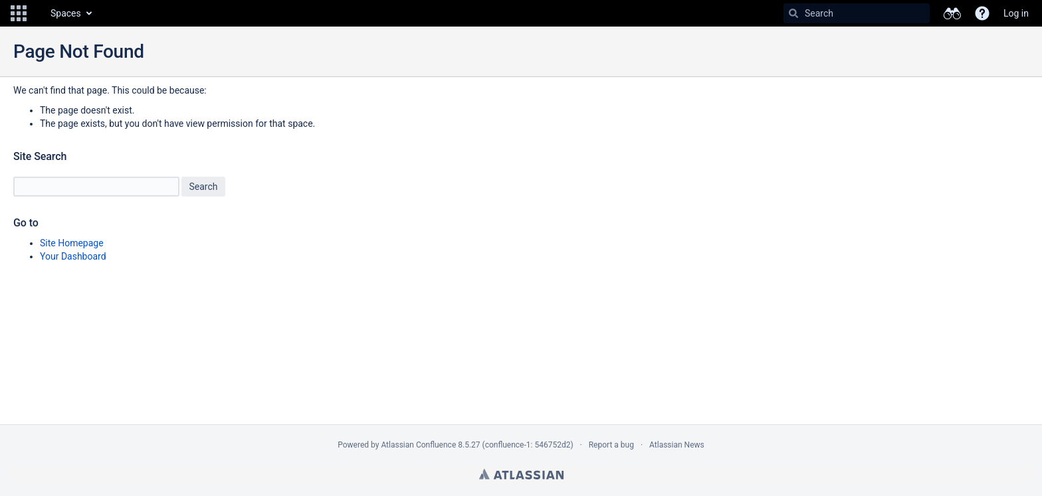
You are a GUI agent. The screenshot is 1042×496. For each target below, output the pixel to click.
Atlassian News (676, 445)
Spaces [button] (66, 13)
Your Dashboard (73, 256)
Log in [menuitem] (1016, 13)
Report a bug (611, 445)
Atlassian (521, 474)
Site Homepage (72, 243)
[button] (19, 13)
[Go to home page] (37, 13)
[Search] (793, 13)
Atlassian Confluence (418, 445)
